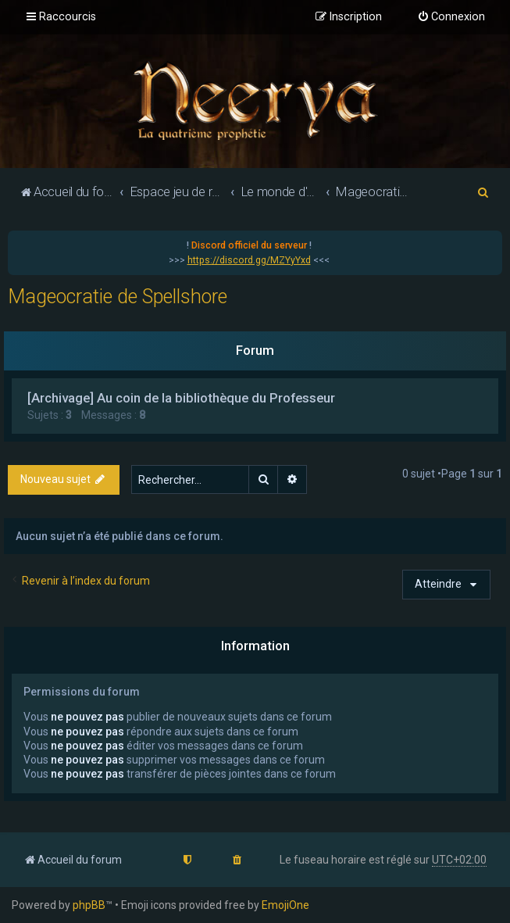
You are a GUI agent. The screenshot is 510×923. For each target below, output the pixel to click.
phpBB (89, 905)
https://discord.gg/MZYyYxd (249, 260)
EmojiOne (285, 905)
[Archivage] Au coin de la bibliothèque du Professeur (181, 398)
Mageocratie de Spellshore (117, 296)
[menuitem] (451, 17)
